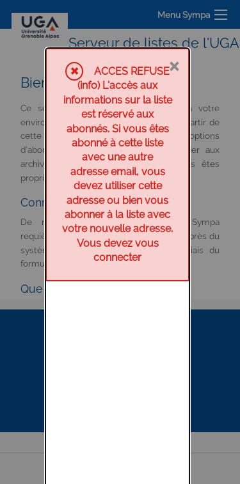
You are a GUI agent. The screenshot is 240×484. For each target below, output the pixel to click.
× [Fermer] (173, 17)
